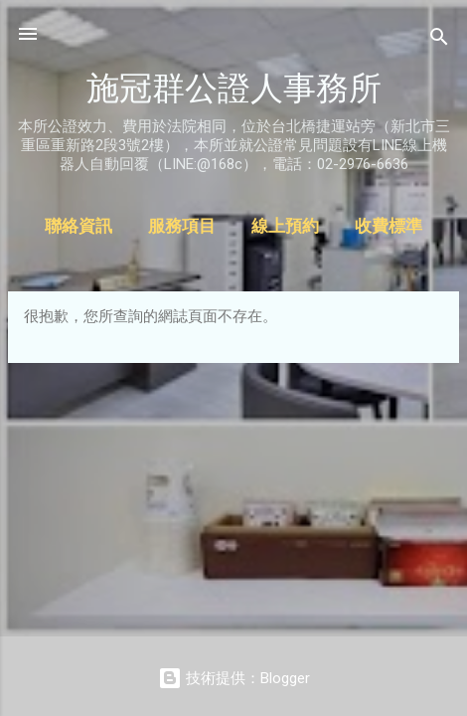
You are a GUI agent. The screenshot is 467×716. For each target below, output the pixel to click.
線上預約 (285, 226)
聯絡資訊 (78, 226)
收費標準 (388, 226)
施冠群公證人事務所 (234, 88)
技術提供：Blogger (234, 678)
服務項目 (182, 226)
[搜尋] (439, 40)
